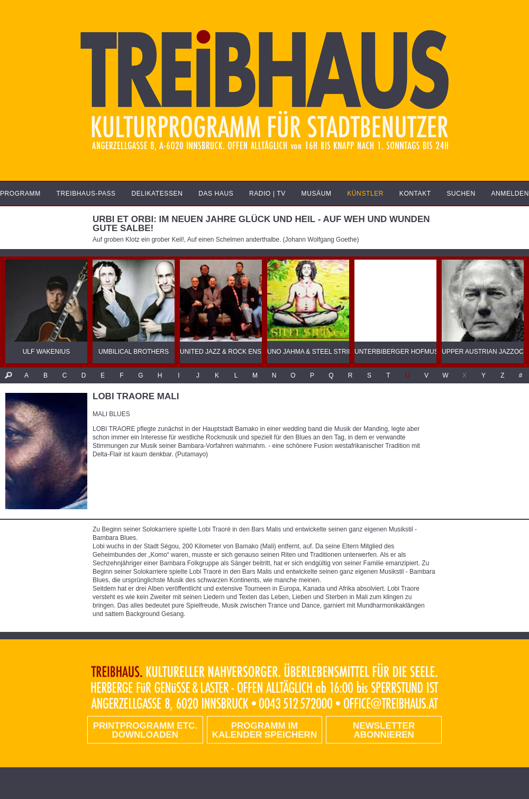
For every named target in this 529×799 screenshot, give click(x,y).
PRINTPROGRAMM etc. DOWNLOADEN (145, 730)
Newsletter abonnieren (384, 730)
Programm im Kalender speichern (264, 730)
